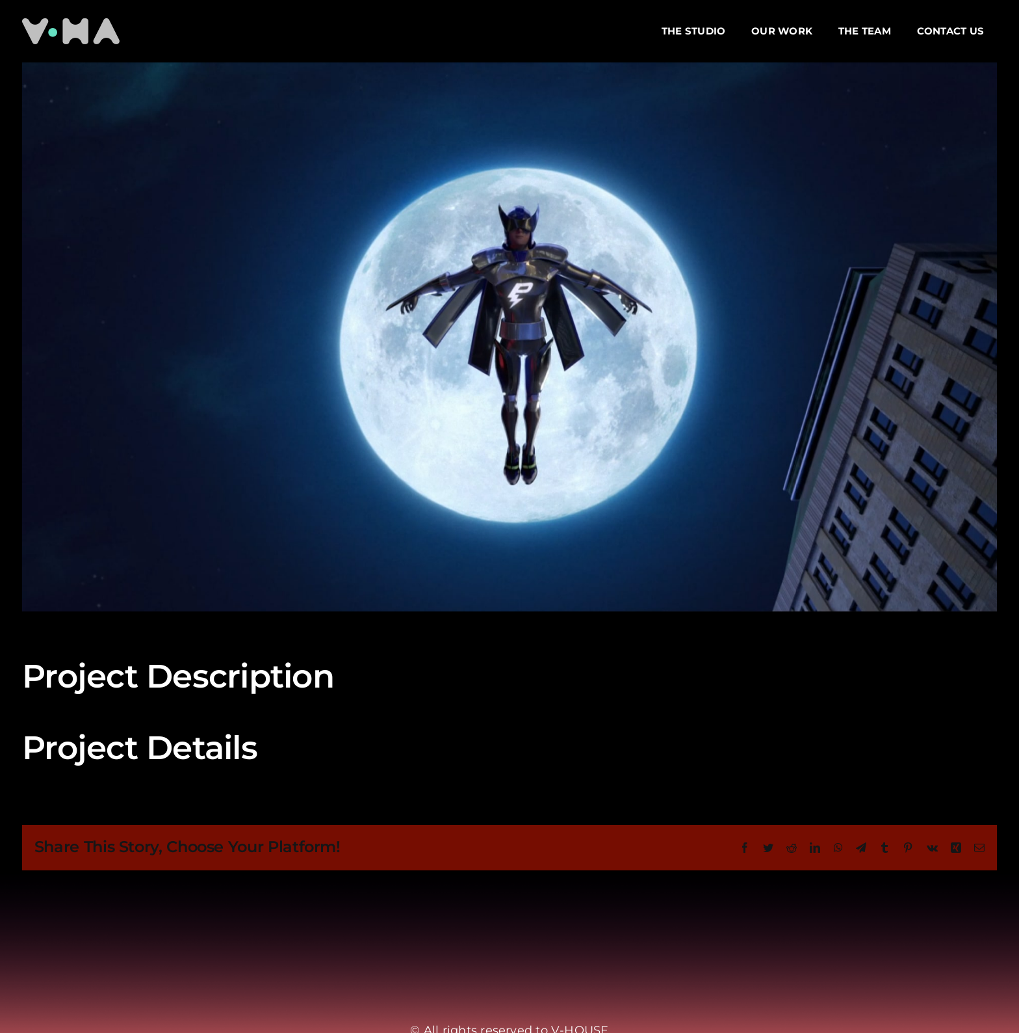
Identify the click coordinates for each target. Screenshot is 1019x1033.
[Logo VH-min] (71, 23)
